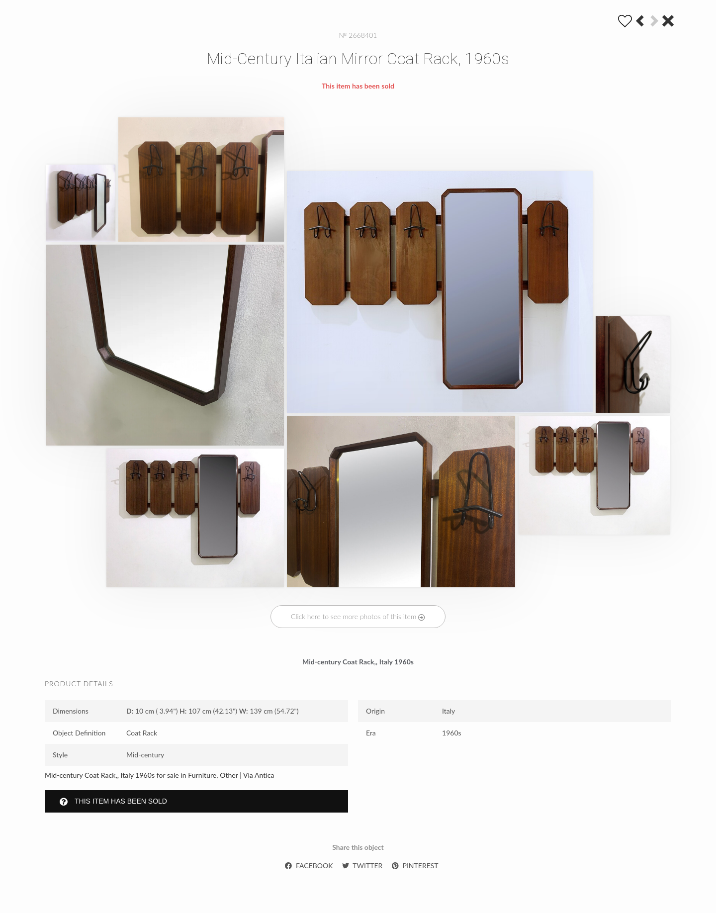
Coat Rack (141, 733)
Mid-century (145, 754)
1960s (451, 733)
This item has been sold (113, 801)
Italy (448, 711)
